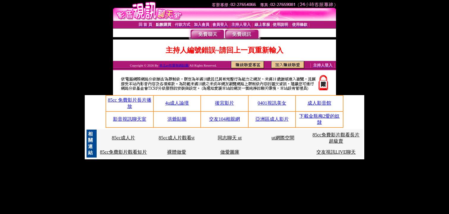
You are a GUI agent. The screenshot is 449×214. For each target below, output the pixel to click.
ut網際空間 (282, 137)
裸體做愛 (176, 152)
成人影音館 (319, 103)
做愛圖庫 (229, 152)
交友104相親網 (224, 119)
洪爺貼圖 (176, 119)
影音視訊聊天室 (129, 119)
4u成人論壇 (177, 103)
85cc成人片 (123, 137)
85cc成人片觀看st (176, 137)
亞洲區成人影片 (272, 119)
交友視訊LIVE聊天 (336, 152)
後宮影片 (224, 103)
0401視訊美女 (272, 103)
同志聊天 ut (229, 137)
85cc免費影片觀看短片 (123, 152)
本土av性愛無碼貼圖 (174, 65)
